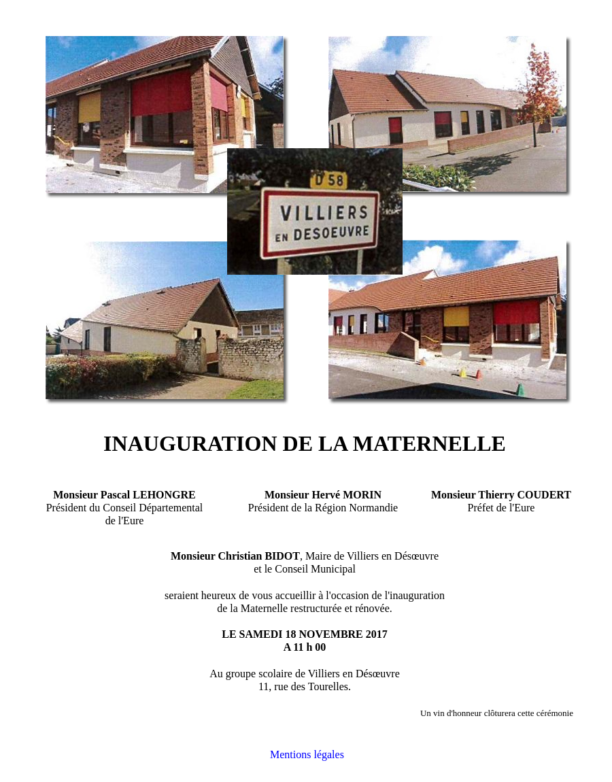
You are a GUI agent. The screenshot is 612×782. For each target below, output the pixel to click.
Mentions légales (307, 754)
